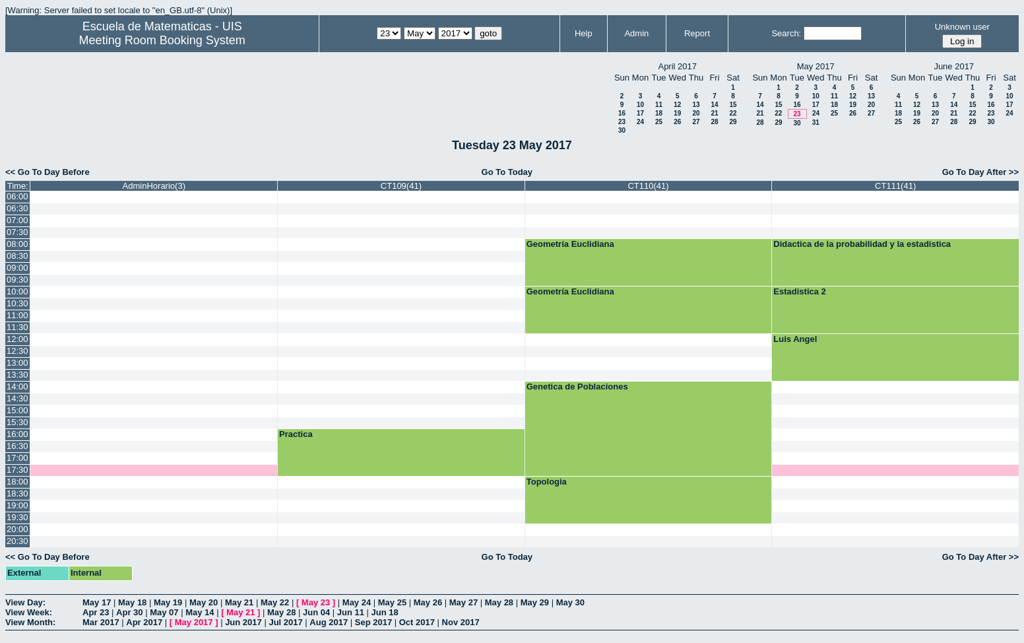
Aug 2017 (328, 622)
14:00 (17, 386)
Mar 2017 (100, 622)
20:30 (17, 541)
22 (732, 113)
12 (677, 104)
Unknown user (962, 27)
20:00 (17, 529)
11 (658, 104)
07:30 (17, 232)
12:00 (17, 339)
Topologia (547, 482)
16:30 (17, 446)
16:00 (17, 434)
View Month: (30, 622)
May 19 (168, 602)
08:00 (17, 244)
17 (640, 113)
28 (714, 121)
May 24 (356, 602)
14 (714, 104)
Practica (296, 434)
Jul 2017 (285, 622)
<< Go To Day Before (47, 172)
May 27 (463, 602)
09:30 (17, 280)
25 (658, 121)
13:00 (17, 363)
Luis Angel (795, 339)
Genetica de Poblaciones (577, 386)
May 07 (164, 612)
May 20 (203, 602)
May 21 (239, 602)
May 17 (96, 602)
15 (732, 104)
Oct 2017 (417, 622)
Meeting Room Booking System (162, 40)
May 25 (392, 602)
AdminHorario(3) (154, 186)
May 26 (428, 602)
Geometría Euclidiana (570, 244)
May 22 (275, 602)
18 (658, 113)
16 (621, 113)
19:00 (17, 505)
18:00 (17, 482)
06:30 (17, 208)
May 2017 (194, 622)
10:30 (17, 303)
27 (695, 121)
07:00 (17, 220)
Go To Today (507, 172)
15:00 (17, 410)
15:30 (17, 422)
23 (621, 121)
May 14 (199, 612)
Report (697, 33)
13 (695, 104)
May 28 (499, 602)
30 (621, 130)
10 (640, 104)
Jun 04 (316, 612)
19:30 (17, 517)
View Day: (25, 602)
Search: (786, 33)
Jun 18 (385, 612)
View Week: (28, 612)
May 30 (570, 602)
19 (677, 113)
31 (815, 122)
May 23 (316, 602)
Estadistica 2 (799, 291)
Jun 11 (350, 612)
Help (583, 33)
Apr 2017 (144, 622)
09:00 (17, 268)
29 (732, 121)
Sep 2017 (373, 622)
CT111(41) (895, 186)
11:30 (17, 327)
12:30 (17, 351)
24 (640, 121)
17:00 (17, 458)
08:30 (17, 256)
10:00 (17, 291)
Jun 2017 (243, 622)
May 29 (535, 602)
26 (677, 121)
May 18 (132, 602)
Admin (636, 33)
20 (695, 113)
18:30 (17, 493)
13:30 (17, 375)
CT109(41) (401, 186)
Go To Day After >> (980, 172)
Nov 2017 (461, 622)
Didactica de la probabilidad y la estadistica (862, 244)
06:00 (17, 196)
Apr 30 (129, 612)
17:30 (17, 470)
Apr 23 (95, 612)
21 (714, 113)
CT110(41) (647, 186)
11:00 (17, 315)
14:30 (17, 398)
